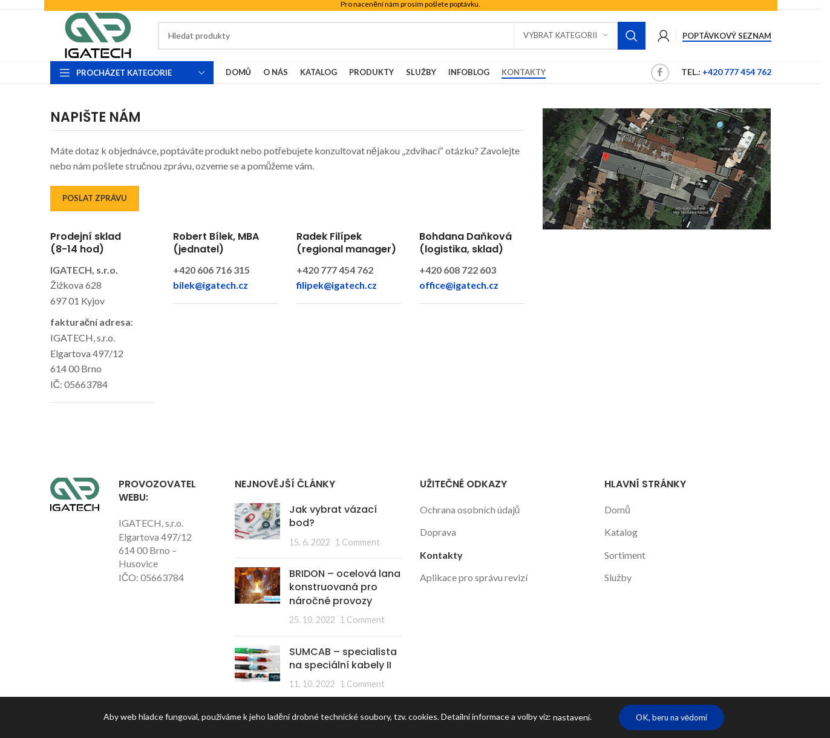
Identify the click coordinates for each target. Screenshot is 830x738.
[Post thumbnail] (257, 526)
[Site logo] (98, 34)
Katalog (621, 532)
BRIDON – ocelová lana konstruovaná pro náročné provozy (344, 587)
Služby (618, 577)
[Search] (401, 36)
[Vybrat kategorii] (566, 35)
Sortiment (624, 555)
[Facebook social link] (660, 73)
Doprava (438, 532)
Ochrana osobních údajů (470, 509)
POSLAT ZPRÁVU (94, 198)
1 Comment (357, 542)
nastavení (568, 717)
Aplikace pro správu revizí (474, 577)
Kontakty (441, 555)
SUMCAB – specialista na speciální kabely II (343, 658)
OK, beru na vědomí (672, 717)
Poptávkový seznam (726, 36)
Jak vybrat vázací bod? (333, 516)
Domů (617, 509)
